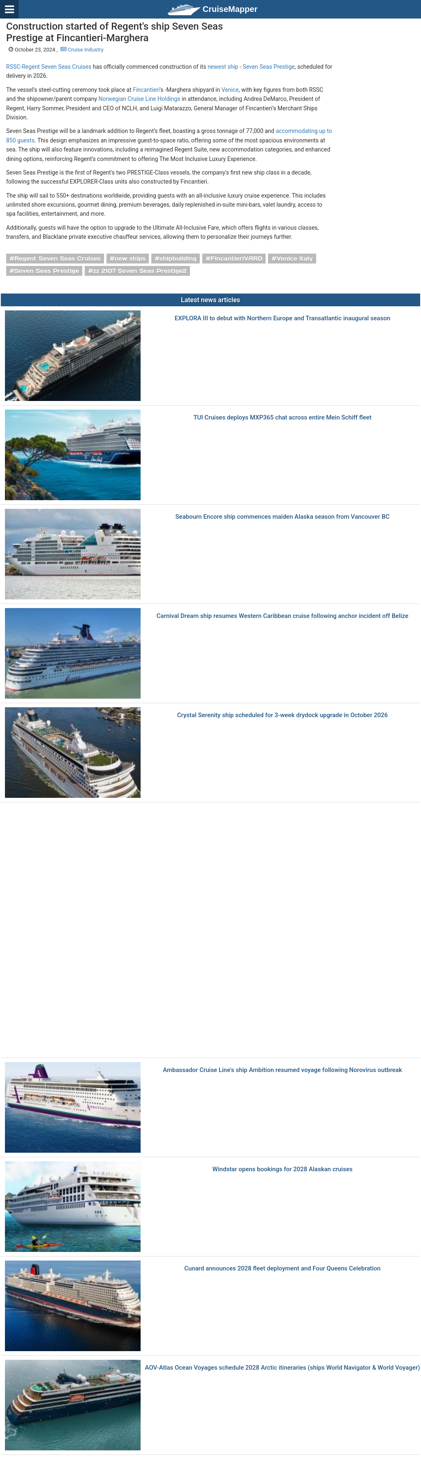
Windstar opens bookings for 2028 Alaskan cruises (283, 1169)
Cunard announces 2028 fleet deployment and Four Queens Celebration (282, 1268)
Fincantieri (146, 89)
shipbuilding (178, 258)
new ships (130, 258)
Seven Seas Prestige (268, 66)
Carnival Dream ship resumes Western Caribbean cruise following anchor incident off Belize (283, 616)
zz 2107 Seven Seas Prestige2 (140, 271)
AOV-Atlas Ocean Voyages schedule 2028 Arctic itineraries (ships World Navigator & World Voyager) (282, 1367)
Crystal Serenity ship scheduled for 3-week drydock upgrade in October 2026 (282, 715)
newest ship (223, 66)
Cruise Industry (82, 50)
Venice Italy (294, 258)
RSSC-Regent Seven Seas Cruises (48, 66)
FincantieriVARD (236, 258)
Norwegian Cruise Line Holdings (139, 99)
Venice (230, 89)
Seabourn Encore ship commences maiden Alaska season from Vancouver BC (283, 516)
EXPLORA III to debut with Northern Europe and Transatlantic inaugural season (283, 318)
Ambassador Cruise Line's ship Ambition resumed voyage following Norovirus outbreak (282, 1070)
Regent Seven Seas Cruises (57, 258)
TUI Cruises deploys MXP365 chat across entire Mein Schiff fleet (282, 417)
